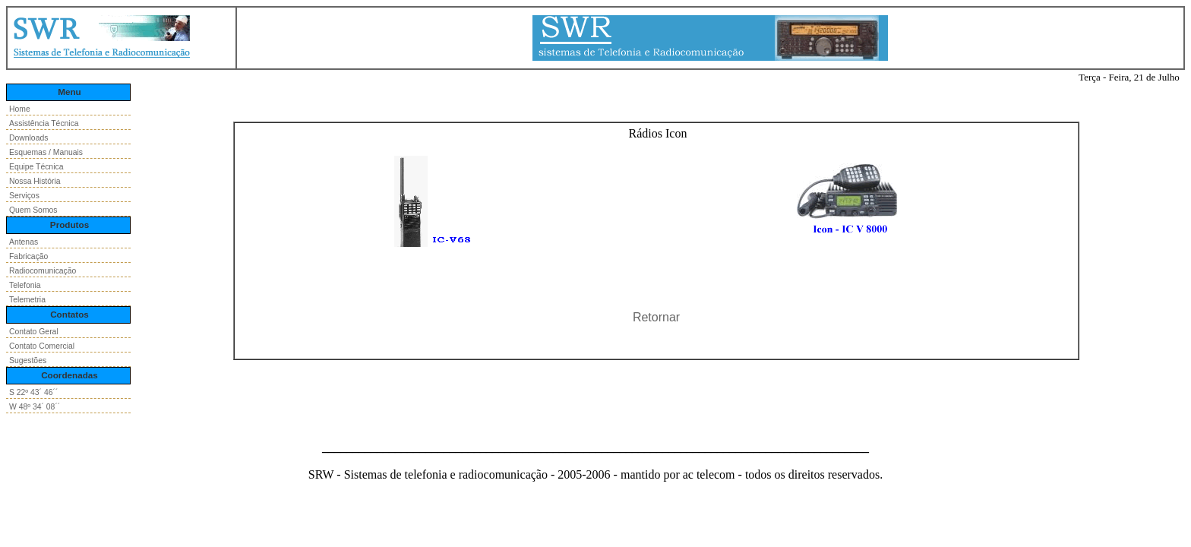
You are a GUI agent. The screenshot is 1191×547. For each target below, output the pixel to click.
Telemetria (27, 300)
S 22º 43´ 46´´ (33, 392)
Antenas (23, 242)
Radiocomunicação (42, 271)
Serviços (24, 195)
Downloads (28, 138)
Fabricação (28, 256)
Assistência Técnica (44, 123)
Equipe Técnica (36, 167)
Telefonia (25, 285)
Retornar (656, 317)
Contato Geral (33, 331)
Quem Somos (33, 210)
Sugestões (27, 360)
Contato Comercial (41, 346)
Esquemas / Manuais (46, 152)
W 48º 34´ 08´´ (34, 407)
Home (19, 109)
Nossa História (35, 181)
